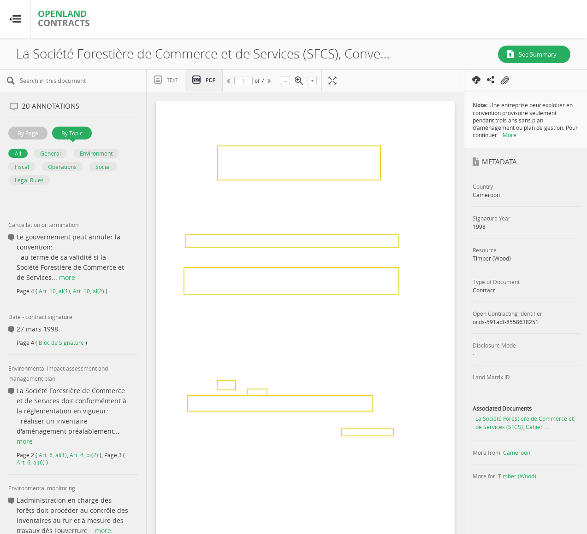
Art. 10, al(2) (88, 291)
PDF (210, 79)
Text (172, 79)
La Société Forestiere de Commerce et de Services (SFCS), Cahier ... (524, 422)
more (67, 277)
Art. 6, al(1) (53, 455)
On (504, 80)
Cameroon (516, 452)
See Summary (538, 54)
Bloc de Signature (61, 342)
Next (268, 82)
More (509, 135)
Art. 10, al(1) (54, 291)
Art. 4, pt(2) (84, 455)
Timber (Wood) (517, 476)
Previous (230, 82)
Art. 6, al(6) (31, 462)
